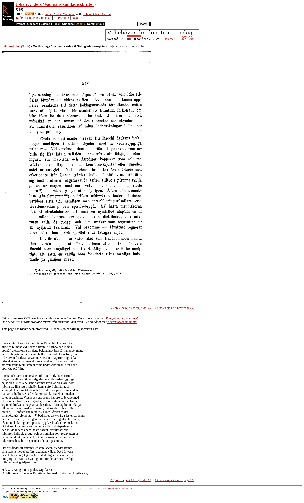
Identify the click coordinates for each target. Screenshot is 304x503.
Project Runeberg (27, 23)
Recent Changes (63, 23)
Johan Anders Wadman (60, 14)
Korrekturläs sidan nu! (122, 322)
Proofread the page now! (122, 318)
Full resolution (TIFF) (16, 46)
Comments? (95, 23)
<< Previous (61, 17)
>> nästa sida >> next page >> (174, 308)
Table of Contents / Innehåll (33, 17)
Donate (80, 23)
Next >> (77, 17)
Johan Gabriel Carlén (97, 14)
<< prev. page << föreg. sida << (130, 308)
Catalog (45, 23)
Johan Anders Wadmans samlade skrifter (55, 4)
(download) (94, 489)
